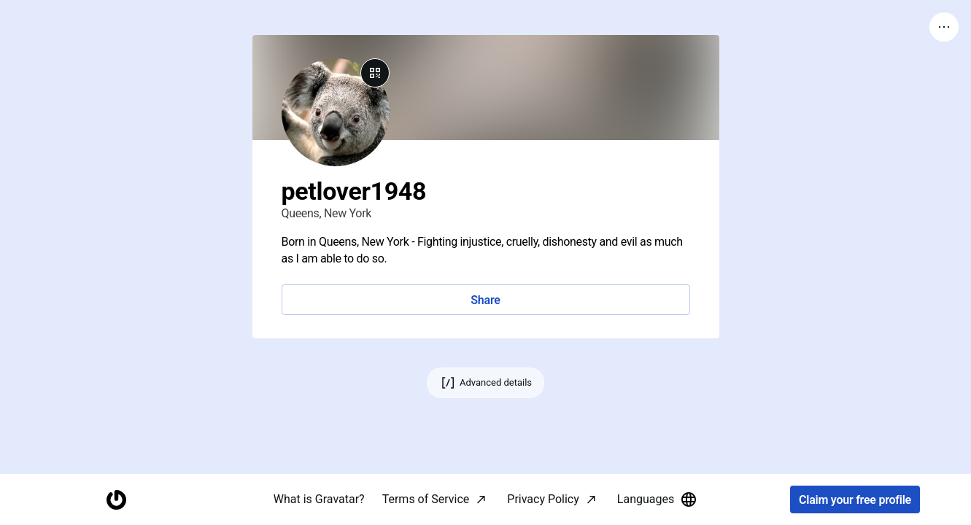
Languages (657, 499)
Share (485, 300)
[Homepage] (116, 500)
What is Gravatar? (319, 499)
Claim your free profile (855, 500)
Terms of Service (426, 499)
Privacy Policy (543, 499)
